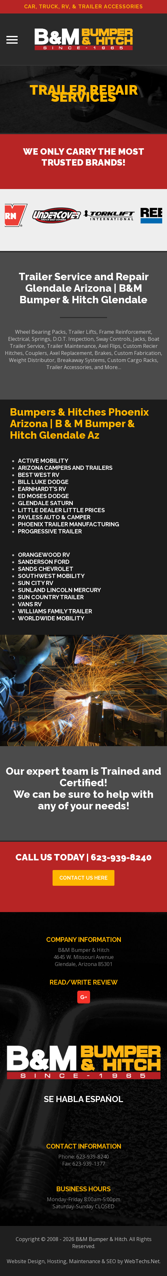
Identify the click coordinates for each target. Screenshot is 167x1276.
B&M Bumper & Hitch (101, 1239)
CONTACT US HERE (83, 878)
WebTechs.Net (142, 1261)
